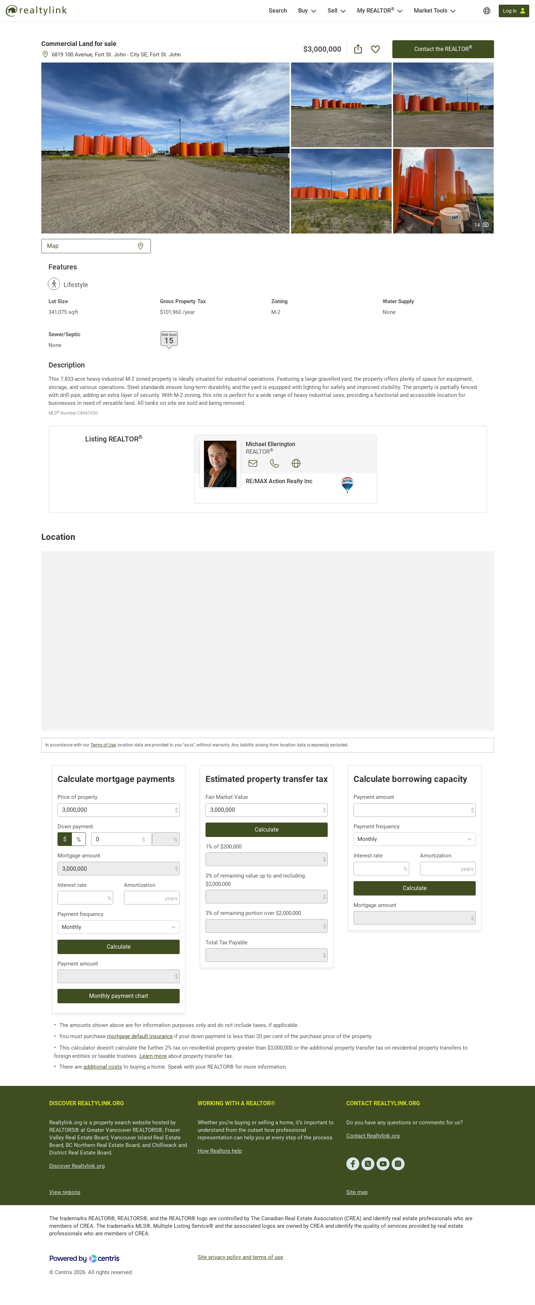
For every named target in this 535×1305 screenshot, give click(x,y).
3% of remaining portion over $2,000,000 (253, 913)
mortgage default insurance (140, 1036)
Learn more (153, 1056)
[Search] (278, 11)
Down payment (75, 826)
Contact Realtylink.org (373, 1136)
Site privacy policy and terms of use (240, 1257)
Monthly (71, 927)
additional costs (102, 1067)
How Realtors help (220, 1151)
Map (96, 245)
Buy (303, 10)
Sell (332, 10)
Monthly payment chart (118, 995)
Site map (357, 1192)
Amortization (139, 885)
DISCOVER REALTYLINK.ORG (86, 1103)
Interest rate (72, 885)
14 (481, 225)
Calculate (118, 946)
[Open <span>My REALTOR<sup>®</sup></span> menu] (400, 11)
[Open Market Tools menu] (453, 11)
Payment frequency (80, 914)
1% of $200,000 (223, 846)
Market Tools (430, 10)
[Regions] (486, 10)
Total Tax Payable (227, 942)
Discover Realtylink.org (77, 1166)
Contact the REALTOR (443, 48)
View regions (64, 1192)
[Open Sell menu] (343, 11)
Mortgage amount (78, 855)
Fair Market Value (227, 797)
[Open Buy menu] (314, 11)
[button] (165, 147)
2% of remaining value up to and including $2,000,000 (255, 880)
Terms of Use (103, 745)
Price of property (77, 797)
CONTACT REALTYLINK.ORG (383, 1103)
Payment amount (77, 964)
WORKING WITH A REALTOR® (236, 1103)
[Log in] (514, 11)
